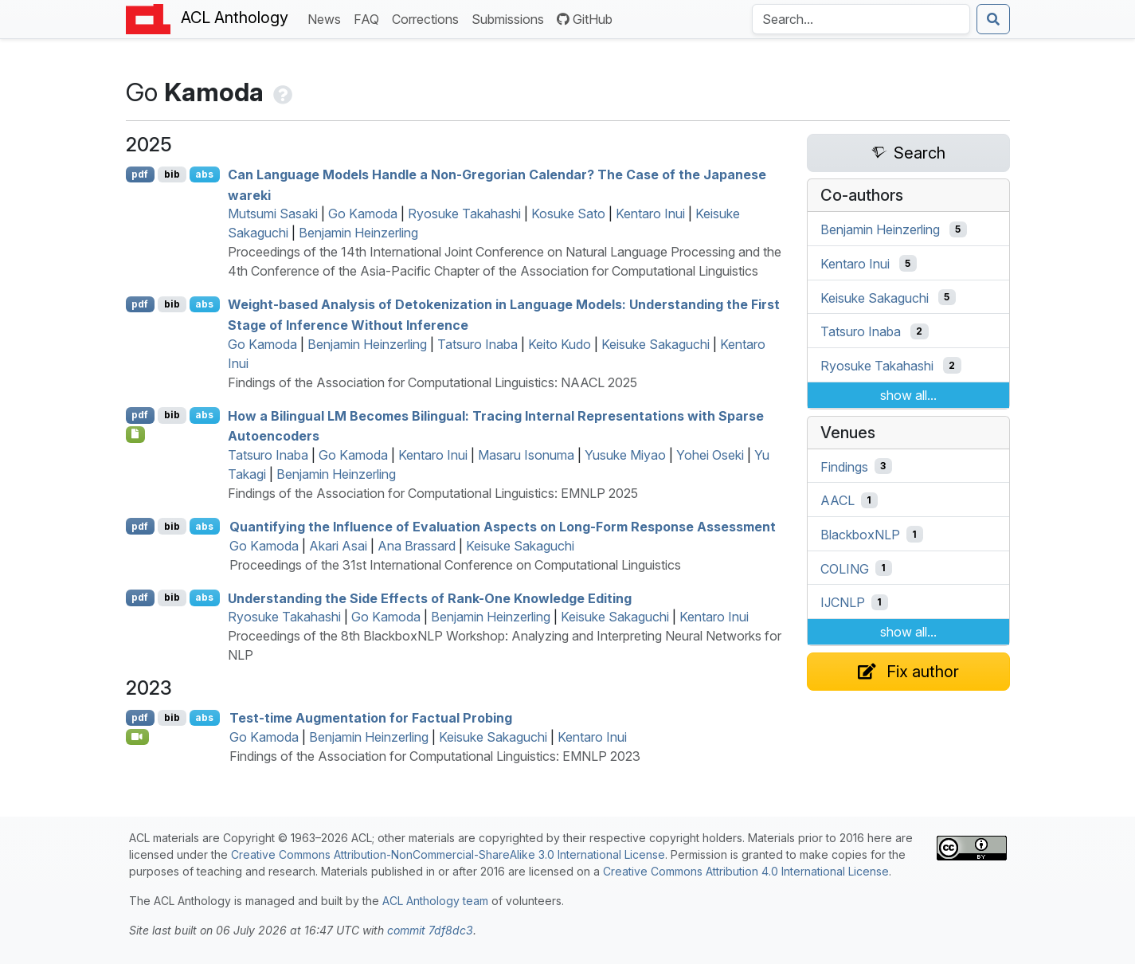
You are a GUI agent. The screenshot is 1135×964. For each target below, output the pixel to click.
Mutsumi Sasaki (273, 213)
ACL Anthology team (435, 900)
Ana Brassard (417, 546)
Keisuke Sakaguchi (655, 344)
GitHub (585, 19)
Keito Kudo (559, 344)
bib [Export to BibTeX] (172, 174)
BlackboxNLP (860, 535)
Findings (844, 466)
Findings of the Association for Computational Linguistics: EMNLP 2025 (433, 493)
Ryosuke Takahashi (464, 213)
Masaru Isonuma (526, 455)
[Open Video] (138, 737)
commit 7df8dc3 (430, 930)
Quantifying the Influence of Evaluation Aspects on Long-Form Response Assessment (502, 527)
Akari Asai (338, 546)
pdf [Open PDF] (139, 174)
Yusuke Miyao (625, 455)
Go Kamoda (362, 213)
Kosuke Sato (568, 213)
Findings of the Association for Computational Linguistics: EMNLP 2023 (434, 756)
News (327, 18)
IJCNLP (842, 602)
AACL (837, 500)
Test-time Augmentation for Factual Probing (370, 718)
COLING (844, 568)
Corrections (428, 18)
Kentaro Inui (650, 213)
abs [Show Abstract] (204, 174)
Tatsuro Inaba (477, 344)
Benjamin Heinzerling (358, 233)
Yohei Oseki (710, 455)
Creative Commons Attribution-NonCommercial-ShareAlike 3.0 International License (448, 854)
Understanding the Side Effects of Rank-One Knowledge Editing (430, 597)
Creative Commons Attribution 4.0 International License (746, 871)
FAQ (370, 18)
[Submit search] (993, 19)
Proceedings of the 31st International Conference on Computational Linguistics (455, 565)
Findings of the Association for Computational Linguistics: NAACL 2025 (432, 382)
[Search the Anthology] (861, 19)
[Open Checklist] (136, 434)
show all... (908, 395)
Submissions (511, 18)
